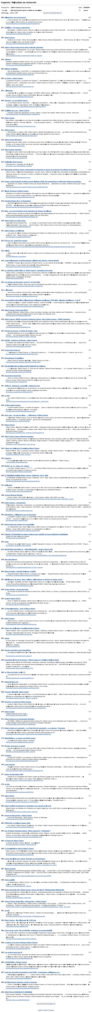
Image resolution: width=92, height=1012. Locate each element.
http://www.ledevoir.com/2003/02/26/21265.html (18, 34)
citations (8, 59)
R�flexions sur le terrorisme (15, 17)
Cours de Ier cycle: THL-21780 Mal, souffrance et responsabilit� (28, 930)
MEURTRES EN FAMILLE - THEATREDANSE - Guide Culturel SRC (29, 549)
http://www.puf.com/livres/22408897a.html (17, 926)
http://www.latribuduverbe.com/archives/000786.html (20, 678)
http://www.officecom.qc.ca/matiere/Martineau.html (19, 958)
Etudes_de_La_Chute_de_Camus (17, 466)
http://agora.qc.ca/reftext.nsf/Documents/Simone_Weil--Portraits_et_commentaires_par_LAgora (31, 865)
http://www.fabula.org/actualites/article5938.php (18, 315)
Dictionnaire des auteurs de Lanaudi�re (19, 524)
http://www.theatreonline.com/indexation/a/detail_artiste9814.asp (23, 114)
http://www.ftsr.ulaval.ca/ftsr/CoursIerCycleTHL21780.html (21, 938)
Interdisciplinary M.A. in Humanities (18, 201)
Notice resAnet (10, 869)
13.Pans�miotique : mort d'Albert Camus (20, 609)
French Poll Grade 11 (12, 350)
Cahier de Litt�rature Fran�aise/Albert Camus (22, 448)
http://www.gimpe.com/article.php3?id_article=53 (19, 656)
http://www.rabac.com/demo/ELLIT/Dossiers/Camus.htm (21, 126)
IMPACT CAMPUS (11, 69)
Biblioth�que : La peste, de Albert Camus (20, 738)
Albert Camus (9, 37)
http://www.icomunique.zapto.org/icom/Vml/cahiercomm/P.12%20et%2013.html (27, 187)
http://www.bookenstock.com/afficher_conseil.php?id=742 (21, 844)
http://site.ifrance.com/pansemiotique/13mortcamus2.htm (21, 614)
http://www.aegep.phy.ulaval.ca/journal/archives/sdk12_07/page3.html (24, 286)
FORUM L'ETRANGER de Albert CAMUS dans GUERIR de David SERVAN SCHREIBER (36, 534)
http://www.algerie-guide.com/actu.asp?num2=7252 (19, 668)
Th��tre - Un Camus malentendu (17, 28)
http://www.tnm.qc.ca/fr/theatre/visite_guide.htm (18, 886)
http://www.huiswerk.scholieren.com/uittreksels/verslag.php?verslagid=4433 (26, 708)
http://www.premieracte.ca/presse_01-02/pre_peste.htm (20, 751)
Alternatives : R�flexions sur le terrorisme (20, 515)
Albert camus (9, 118)
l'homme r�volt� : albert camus (17, 692)
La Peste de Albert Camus (14, 841)
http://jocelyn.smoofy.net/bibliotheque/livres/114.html (20, 742)
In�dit (7, 251)
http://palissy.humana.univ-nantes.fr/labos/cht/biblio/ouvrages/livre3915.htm (26, 106)
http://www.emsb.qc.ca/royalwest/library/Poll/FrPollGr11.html (22, 354)
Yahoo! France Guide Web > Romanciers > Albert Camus (25, 901)
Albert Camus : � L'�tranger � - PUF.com (20, 920)
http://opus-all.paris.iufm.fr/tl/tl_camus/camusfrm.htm (20, 86)
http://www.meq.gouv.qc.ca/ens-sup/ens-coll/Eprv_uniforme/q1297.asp (24, 780)
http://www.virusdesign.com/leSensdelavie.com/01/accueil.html (22, 688)
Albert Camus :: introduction (15, 503)
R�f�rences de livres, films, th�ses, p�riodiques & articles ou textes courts (33, 579)
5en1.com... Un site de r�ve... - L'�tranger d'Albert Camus (26, 415)
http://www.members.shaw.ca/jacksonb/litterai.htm (19, 491)
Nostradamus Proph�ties (14, 358)
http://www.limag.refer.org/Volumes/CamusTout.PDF (19, 585)
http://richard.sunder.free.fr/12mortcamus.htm (18, 604)
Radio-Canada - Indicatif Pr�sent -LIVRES (20, 571)
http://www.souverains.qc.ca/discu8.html (16, 381)
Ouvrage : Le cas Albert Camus (16, 100)
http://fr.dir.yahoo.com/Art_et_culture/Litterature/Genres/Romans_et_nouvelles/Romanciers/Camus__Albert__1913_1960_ (38, 906)
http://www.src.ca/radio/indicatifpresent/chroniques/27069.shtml (22, 575)
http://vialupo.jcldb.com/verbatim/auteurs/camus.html (20, 43)
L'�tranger (9, 90)
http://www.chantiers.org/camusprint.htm (16, 158)
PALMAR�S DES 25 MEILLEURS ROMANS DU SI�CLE (25, 366)
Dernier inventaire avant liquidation (18, 650)
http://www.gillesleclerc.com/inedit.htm (16, 256)
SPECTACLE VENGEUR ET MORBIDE (18, 992)
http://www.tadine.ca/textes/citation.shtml (16, 462)
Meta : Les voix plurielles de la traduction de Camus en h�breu (28, 211)
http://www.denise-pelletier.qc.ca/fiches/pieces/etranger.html (22, 296)
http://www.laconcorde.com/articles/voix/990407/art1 (20, 792)
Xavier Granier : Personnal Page (16, 589)
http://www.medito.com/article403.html (16, 538)
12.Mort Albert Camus (13, 405)
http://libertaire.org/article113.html (15, 278)
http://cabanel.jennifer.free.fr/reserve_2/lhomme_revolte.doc (21, 698)
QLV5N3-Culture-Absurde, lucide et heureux (21, 982)
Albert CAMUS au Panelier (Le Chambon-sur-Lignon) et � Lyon (27, 806)
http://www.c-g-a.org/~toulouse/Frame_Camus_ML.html (20, 444)
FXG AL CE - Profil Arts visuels (16, 241)
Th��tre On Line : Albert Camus (17, 110)
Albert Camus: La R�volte (14, 231)
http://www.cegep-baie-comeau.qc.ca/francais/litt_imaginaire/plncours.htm (25, 916)
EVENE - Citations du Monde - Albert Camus (21, 340)
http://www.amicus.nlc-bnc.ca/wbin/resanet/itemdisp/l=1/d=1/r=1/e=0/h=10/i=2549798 (28, 876)
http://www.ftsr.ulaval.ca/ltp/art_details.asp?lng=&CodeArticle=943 (23, 266)
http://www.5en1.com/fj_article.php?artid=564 (18, 421)
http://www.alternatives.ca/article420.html (17, 520)
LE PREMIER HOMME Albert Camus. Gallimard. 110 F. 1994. (27, 475)
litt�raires (8, 485)
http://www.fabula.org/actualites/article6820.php (18, 226)
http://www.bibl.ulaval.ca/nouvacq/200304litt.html (19, 978)
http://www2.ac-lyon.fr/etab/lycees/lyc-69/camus (18, 545)
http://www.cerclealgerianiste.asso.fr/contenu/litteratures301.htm (23, 481)
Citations (8, 458)
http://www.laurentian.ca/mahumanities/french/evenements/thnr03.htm (24, 207)
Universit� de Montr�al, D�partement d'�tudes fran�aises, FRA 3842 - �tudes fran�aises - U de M (42, 300)
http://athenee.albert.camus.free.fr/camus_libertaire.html (21, 724)
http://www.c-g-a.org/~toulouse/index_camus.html (19, 166)
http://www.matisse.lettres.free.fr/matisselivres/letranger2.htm (22, 968)
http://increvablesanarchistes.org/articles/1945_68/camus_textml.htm (24, 55)
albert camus (9, 796)
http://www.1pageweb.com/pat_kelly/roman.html (18, 372)
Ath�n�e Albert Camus (13, 162)
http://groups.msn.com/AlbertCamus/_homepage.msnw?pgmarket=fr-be (25, 432)
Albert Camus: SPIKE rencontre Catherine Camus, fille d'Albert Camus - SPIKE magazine (37, 319)
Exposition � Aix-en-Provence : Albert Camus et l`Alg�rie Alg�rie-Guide (32, 660)
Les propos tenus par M (13, 952)
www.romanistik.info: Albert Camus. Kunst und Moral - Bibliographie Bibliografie (34, 890)
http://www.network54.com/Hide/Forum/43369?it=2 (19, 819)
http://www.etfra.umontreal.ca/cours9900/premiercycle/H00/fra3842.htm (25, 306)
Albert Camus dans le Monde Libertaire (18, 436)
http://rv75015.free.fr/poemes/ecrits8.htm (16, 715)
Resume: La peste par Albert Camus (18, 702)
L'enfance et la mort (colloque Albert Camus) (21, 942)
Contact (51, 1010)
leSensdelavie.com (11, 682)
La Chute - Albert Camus (14, 78)
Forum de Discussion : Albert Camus (18, 815)
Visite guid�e (10, 880)
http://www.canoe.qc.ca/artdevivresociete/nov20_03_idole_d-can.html (24, 567)
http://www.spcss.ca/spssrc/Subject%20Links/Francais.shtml (22, 760)
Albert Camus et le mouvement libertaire (19, 719)
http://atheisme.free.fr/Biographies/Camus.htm (18, 177)
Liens (45, 1010)
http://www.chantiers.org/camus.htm (15, 146)
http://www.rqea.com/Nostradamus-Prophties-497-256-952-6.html (23, 362)
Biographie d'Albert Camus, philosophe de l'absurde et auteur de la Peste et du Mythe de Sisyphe (41, 170)
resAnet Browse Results (14, 495)
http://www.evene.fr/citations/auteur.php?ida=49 (18, 346)
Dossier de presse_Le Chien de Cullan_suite (21, 331)
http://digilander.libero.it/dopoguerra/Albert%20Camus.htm (21, 624)
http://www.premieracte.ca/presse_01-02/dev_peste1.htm (21, 336)
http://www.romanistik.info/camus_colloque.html (18, 897)
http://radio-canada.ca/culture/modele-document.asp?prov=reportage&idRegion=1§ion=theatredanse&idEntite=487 (36, 555)
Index (7, 542)
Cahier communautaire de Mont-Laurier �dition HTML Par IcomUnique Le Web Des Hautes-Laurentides (43, 181)
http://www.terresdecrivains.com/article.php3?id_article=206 (21, 811)
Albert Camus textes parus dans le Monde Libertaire (23, 47)
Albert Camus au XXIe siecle (14, 221)
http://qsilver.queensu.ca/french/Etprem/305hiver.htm (20, 827)
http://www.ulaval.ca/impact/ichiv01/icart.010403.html (20, 74)
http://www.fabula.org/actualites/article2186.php (18, 237)
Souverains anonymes (13, 376)
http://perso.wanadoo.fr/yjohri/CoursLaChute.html (19, 471)
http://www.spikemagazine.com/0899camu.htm (18, 327)
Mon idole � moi (11, 559)
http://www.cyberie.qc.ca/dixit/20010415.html (17, 1000)
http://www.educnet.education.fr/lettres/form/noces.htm (20, 197)
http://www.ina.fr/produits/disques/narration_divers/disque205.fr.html (24, 837)
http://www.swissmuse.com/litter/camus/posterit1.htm (20, 854)
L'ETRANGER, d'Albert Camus (16, 962)
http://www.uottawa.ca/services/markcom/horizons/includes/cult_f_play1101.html (27, 401)
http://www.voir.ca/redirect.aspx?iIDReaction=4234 (19, 392)
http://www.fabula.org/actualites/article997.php (18, 948)
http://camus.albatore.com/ (13, 646)
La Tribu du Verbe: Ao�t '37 (15, 672)
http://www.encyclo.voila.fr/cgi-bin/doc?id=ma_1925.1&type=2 (22, 802)
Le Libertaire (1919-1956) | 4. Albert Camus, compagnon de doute (28, 270)
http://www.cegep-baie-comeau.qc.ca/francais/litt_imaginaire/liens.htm (24, 770)
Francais (8, 755)
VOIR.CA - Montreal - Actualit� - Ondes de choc (22, 386)
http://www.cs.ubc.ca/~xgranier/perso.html (17, 594)
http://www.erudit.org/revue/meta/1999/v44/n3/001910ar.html (22, 217)
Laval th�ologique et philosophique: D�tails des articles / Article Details (32, 260)
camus (7, 638)
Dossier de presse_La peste (15, 746)
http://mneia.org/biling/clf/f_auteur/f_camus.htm (18, 454)
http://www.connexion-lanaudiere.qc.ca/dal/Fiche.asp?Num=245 (23, 530)
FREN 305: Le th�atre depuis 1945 (17, 823)
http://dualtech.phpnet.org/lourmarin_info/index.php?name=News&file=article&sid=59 (28, 734)
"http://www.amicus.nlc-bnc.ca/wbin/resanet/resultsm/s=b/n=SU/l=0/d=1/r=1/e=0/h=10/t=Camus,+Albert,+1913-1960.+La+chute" (40, 499)
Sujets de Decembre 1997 (14, 774)
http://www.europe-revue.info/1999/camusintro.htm (19, 510)
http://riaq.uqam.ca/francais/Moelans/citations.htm (19, 65)
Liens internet (10, 764)
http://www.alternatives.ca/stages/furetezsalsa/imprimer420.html (23, 23)
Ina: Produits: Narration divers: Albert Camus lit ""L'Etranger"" (28, 831)
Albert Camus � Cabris (13, 140)
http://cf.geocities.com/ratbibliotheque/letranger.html (19, 96)
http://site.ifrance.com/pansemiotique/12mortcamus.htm (20, 411)
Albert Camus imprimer (13, 150)
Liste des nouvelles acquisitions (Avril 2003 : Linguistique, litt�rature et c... (32, 972)
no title (7, 396)
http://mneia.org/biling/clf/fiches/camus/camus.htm (19, 634)
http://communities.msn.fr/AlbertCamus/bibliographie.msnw (21, 135)
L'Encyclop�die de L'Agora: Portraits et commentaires (25, 859)
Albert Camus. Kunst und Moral (16, 310)
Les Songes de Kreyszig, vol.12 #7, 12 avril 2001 (22, 282)
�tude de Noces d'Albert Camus (17, 191)
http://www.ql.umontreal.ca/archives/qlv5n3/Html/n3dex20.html (22, 988)
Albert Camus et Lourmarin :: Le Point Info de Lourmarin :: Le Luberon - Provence (34, 728)
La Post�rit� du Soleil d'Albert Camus (19, 848)
